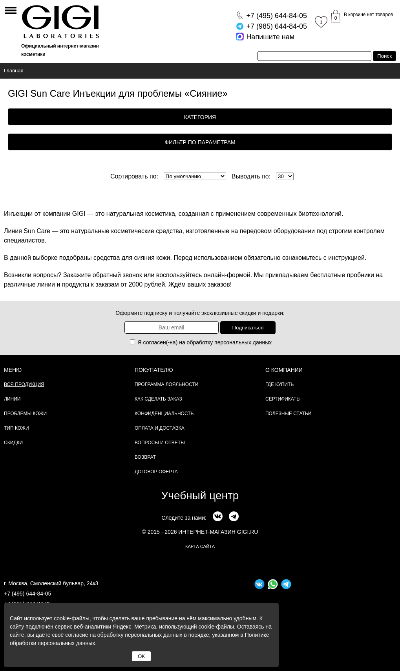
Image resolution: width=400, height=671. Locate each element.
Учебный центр (200, 495)
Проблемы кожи (25, 413)
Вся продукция (24, 384)
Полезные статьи (288, 413)
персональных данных (243, 342)
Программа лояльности (166, 384)
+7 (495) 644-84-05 (27, 593)
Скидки (13, 442)
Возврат (145, 457)
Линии (12, 399)
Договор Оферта (156, 471)
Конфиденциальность (164, 413)
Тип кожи (16, 428)
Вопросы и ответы (160, 442)
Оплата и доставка (159, 428)
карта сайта (200, 546)
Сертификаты (283, 399)
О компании (284, 370)
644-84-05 (276, 16)
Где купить (279, 384)
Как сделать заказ (158, 399)
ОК (141, 656)
